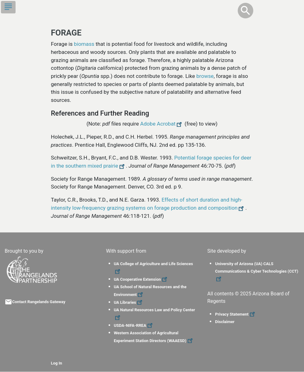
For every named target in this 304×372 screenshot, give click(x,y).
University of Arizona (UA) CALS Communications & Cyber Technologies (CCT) (256, 271)
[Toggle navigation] (8, 7)
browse (205, 76)
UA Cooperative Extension (141, 279)
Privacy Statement (235, 314)
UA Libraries (129, 302)
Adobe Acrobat (162, 124)
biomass (84, 44)
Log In (56, 363)
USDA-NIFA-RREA (134, 325)
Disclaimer (224, 321)
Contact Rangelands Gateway (38, 301)
